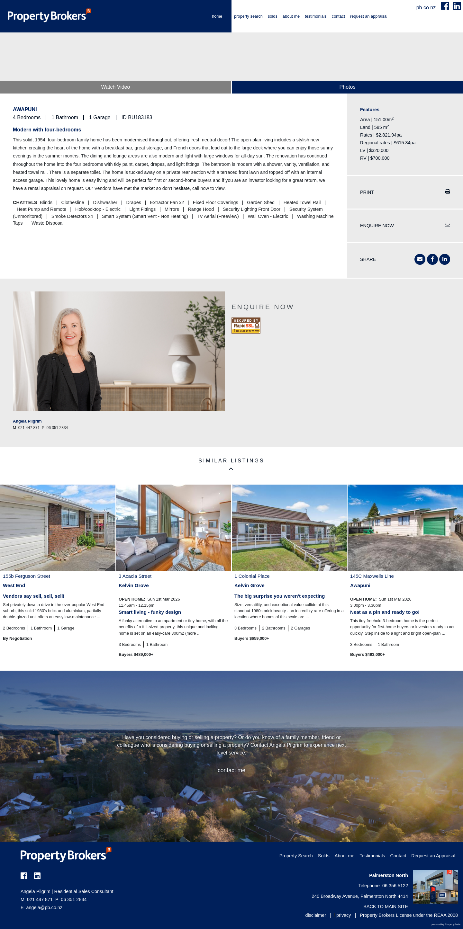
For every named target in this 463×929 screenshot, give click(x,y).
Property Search (248, 16)
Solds (272, 16)
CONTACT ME (231, 770)
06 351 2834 (70, 899)
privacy (343, 915)
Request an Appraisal (368, 16)
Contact (338, 16)
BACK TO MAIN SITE (385, 906)
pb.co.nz (426, 7)
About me (291, 16)
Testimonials (316, 16)
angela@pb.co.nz (44, 907)
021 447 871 (37, 899)
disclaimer (315, 915)
